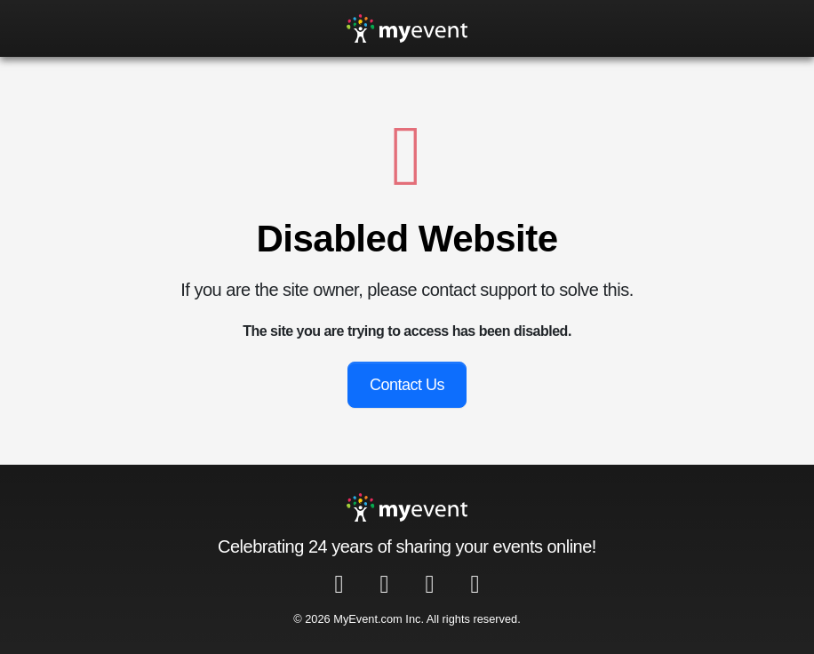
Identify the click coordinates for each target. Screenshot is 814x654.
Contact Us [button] (407, 385)
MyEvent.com (368, 619)
